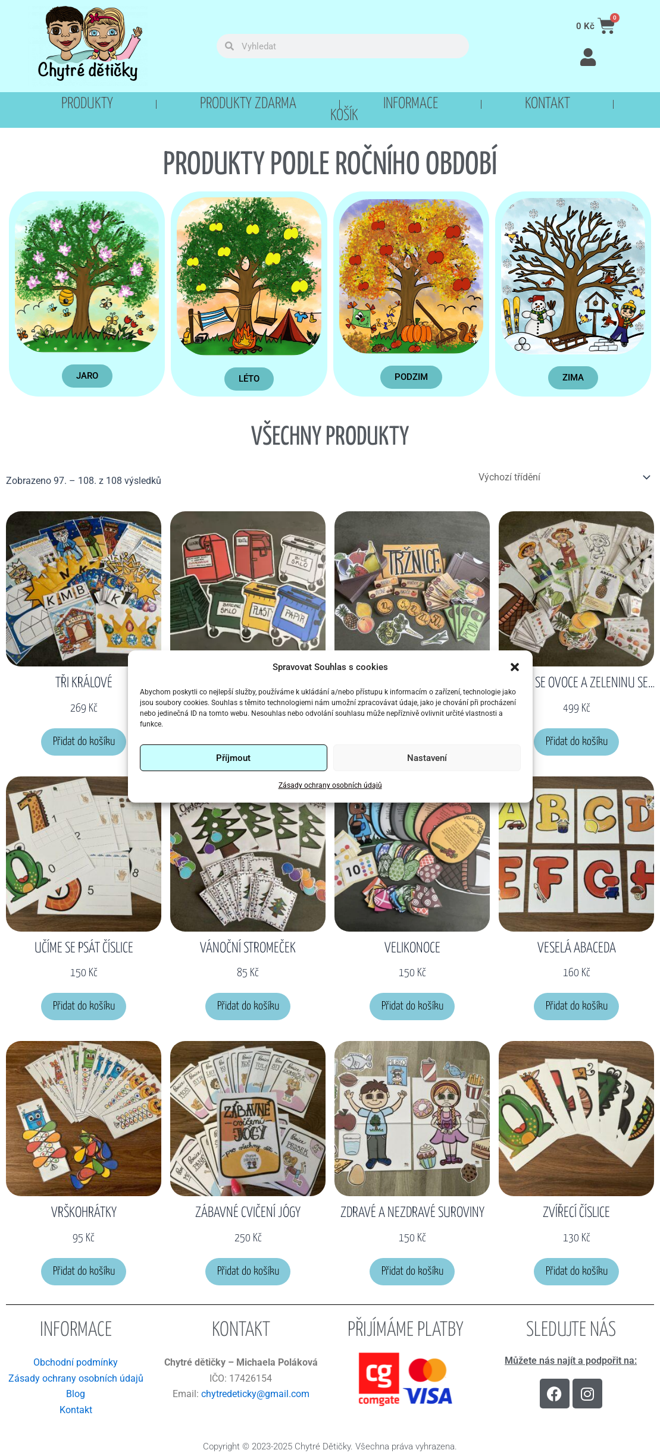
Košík (344, 116)
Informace (410, 104)
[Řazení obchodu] (564, 477)
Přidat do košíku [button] (84, 741)
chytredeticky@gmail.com (255, 1393)
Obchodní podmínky (75, 1362)
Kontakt (547, 104)
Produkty (87, 104)
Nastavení (427, 758)
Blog (75, 1393)
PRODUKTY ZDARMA (248, 104)
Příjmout (233, 758)
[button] (515, 667)
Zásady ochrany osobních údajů (330, 786)
